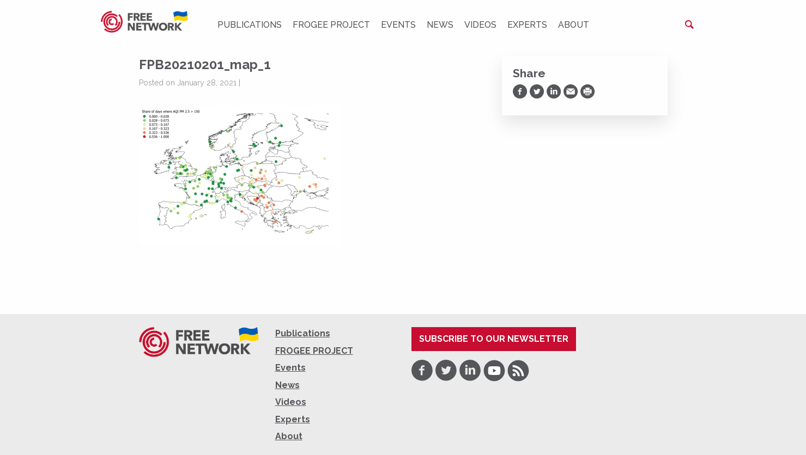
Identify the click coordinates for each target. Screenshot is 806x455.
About (573, 25)
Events (398, 25)
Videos (480, 25)
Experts (527, 25)
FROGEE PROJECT (331, 25)
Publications (249, 25)
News (440, 25)
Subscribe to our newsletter (493, 339)
